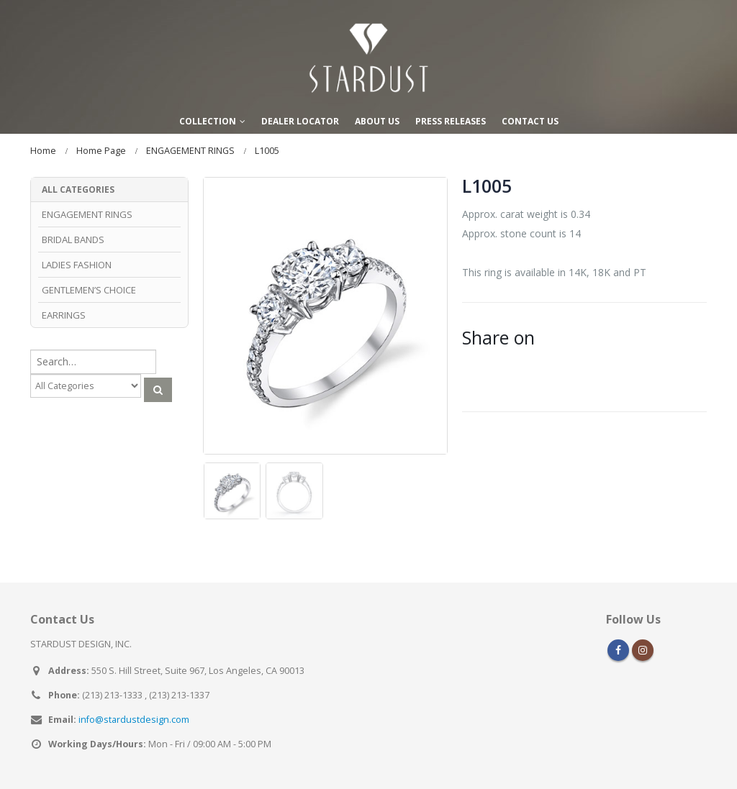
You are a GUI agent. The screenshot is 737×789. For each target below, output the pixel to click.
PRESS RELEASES (450, 121)
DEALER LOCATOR (300, 121)
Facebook (618, 650)
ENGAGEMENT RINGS (87, 214)
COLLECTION (207, 121)
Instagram (643, 650)
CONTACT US (530, 121)
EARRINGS (64, 315)
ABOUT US (377, 121)
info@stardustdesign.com (133, 719)
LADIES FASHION (77, 264)
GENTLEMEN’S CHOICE (89, 289)
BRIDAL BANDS (73, 239)
